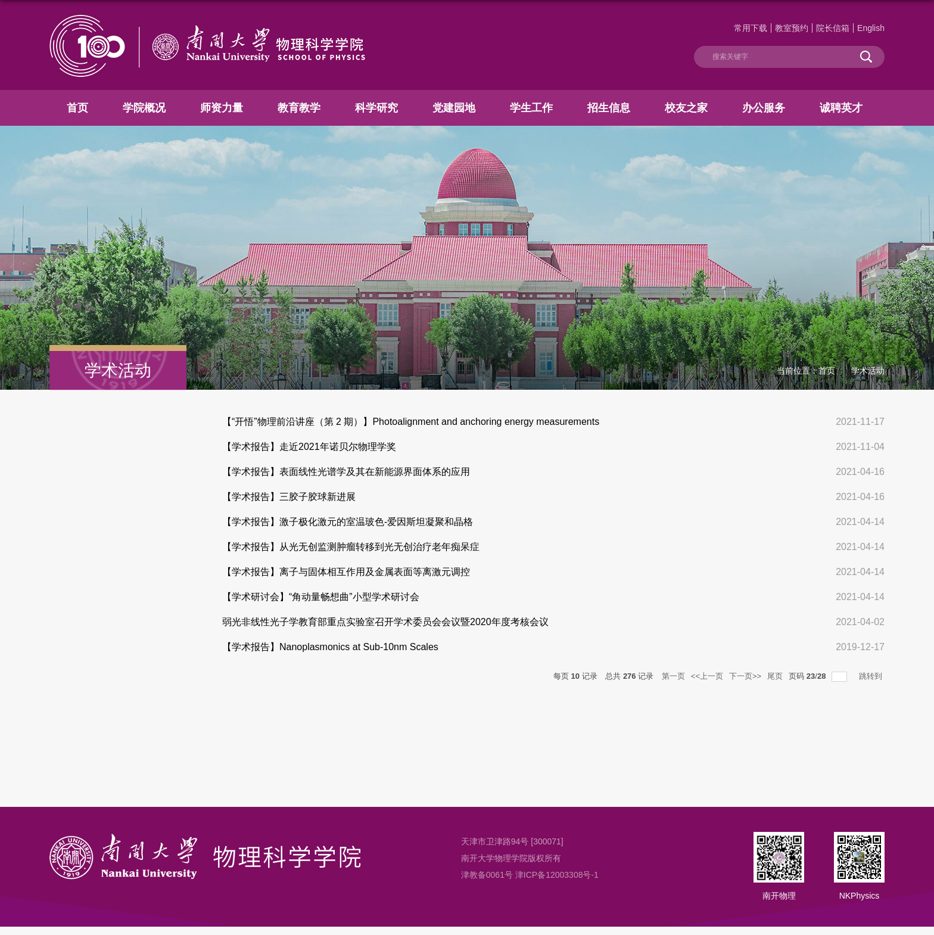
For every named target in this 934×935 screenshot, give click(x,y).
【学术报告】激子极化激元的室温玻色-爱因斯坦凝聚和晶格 (347, 522)
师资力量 (221, 108)
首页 (77, 108)
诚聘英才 (841, 108)
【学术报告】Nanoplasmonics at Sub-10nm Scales (330, 647)
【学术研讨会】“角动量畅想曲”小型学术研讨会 (320, 597)
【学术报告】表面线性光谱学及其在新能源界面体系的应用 (346, 472)
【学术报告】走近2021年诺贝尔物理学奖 (309, 447)
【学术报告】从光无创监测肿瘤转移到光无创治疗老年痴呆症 (351, 547)
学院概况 (144, 108)
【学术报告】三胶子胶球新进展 (289, 497)
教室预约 (791, 28)
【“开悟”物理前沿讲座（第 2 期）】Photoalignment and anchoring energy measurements (410, 422)
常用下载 (750, 28)
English (871, 28)
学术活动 (868, 370)
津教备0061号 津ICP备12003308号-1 (530, 875)
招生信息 (608, 108)
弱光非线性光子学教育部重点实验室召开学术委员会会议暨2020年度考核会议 (385, 622)
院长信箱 (832, 28)
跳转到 (872, 676)
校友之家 (686, 108)
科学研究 (376, 108)
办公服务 (763, 108)
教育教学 (299, 108)
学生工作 (531, 108)
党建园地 (453, 108)
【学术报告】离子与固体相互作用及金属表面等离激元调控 (346, 572)
